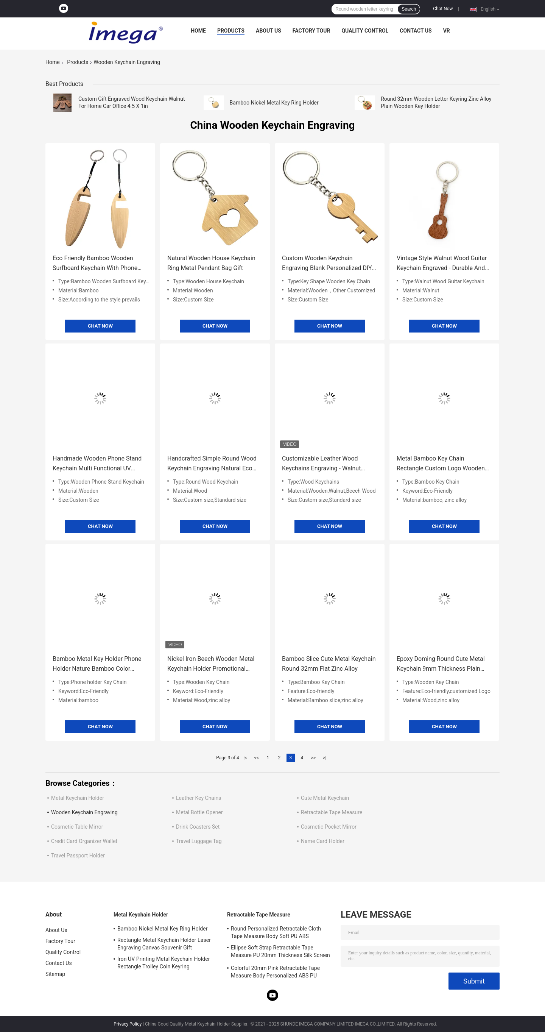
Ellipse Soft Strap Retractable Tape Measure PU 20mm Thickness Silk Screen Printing (280, 952)
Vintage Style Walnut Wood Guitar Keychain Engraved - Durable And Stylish (442, 263)
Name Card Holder (322, 841)
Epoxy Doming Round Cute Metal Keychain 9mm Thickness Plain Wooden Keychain (441, 664)
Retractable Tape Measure (331, 812)
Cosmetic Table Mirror (77, 827)
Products (230, 31)
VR (446, 31)
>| (324, 757)
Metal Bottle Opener (199, 812)
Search (409, 9)
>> (313, 757)
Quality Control (364, 31)
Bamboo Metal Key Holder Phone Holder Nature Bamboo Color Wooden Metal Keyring (97, 664)
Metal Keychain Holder (77, 798)
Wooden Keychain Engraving (84, 812)
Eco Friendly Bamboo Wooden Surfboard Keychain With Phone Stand (95, 263)
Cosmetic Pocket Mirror (329, 827)
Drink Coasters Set (198, 827)
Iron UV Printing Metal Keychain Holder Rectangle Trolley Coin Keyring (163, 963)
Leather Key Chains (198, 798)
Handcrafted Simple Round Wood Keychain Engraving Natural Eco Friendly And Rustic (212, 464)
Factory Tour (311, 31)
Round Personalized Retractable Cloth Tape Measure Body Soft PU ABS (276, 932)
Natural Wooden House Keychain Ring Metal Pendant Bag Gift (211, 263)
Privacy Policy (128, 1024)
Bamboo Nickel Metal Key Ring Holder (274, 103)
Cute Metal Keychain (325, 798)
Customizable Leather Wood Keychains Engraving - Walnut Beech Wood (321, 464)
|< (245, 757)
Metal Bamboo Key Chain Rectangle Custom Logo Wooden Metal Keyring (441, 464)
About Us (268, 31)
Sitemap (55, 974)
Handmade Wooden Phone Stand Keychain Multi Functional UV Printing (97, 464)
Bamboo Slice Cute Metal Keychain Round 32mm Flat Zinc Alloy (329, 663)
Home (198, 31)
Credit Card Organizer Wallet (84, 841)
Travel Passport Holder (78, 855)
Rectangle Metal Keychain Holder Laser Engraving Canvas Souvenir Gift (164, 944)
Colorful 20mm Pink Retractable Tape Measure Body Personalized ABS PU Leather (275, 973)
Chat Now (443, 8)
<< (256, 757)
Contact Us (415, 31)
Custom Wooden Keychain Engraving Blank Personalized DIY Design (327, 263)
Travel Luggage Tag (199, 841)
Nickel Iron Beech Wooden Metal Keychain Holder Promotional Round (210, 664)
